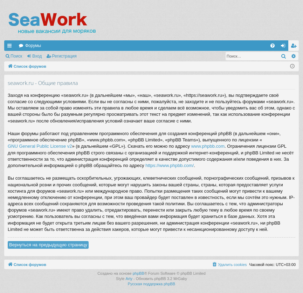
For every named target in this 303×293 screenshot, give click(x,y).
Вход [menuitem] (284, 47)
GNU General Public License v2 (40, 146)
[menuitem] (272, 45)
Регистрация (64, 56)
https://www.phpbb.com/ (169, 165)
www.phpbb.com (208, 146)
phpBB (138, 273)
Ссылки (11, 47)
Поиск (16, 56)
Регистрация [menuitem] (295, 47)
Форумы (33, 45)
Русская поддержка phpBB (151, 284)
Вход (37, 56)
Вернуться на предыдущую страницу (48, 244)
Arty (128, 279)
